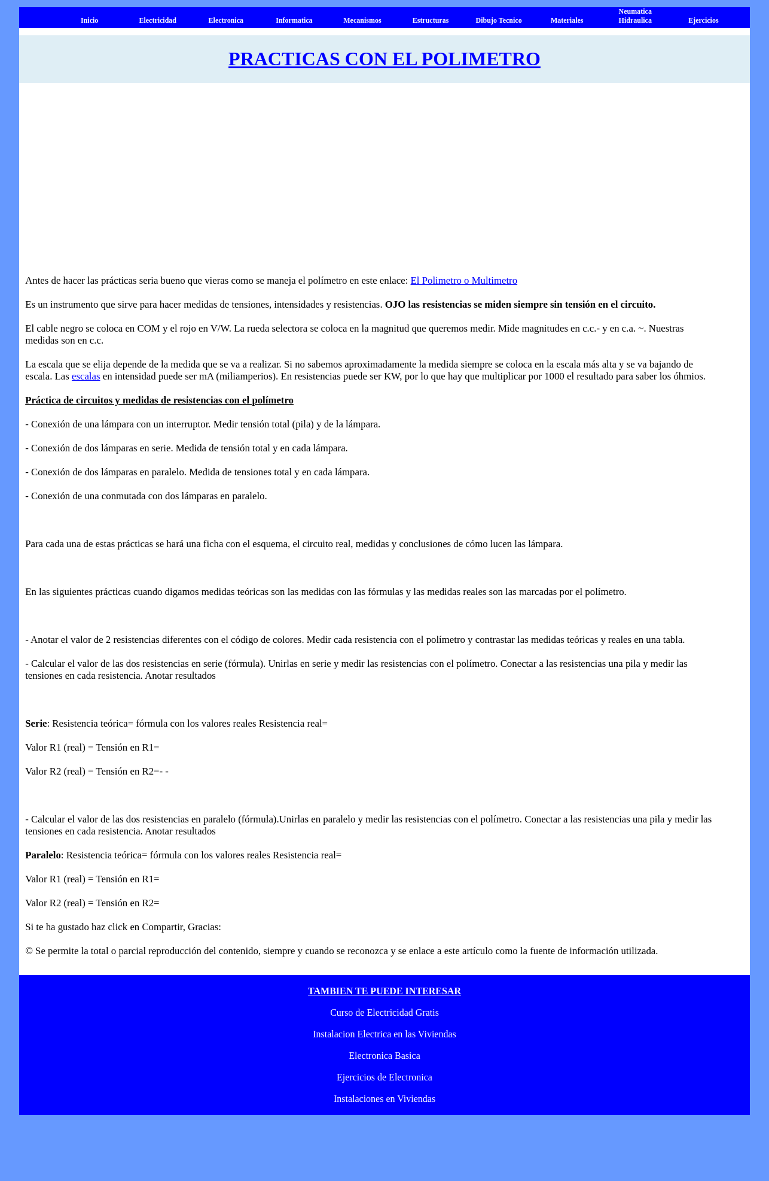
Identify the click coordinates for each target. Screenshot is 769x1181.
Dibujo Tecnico (499, 20)
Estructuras (431, 20)
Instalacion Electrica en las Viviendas (384, 1034)
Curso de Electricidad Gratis (384, 1012)
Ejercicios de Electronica (384, 1077)
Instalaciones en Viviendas (384, 1099)
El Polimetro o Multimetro (464, 280)
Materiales (567, 20)
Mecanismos (362, 20)
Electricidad (157, 20)
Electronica (226, 20)
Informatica (294, 20)
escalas (86, 376)
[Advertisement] (372, 185)
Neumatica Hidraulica (635, 16)
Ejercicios (703, 20)
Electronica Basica (384, 1056)
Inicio (89, 20)
